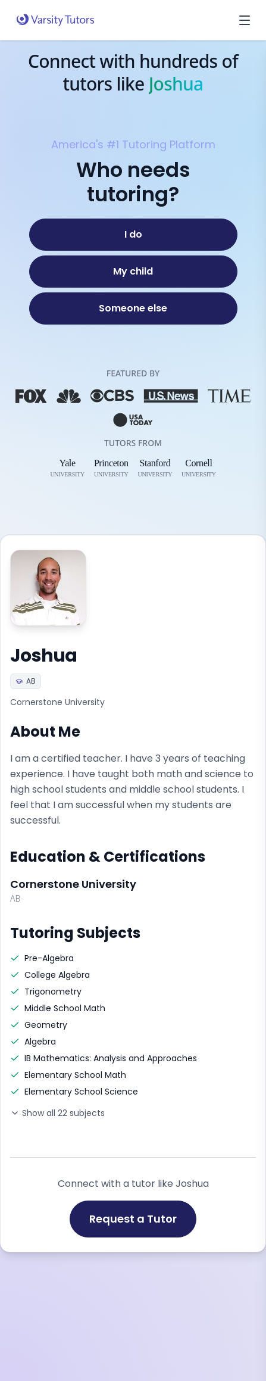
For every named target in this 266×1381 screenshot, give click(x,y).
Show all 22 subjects (57, 1113)
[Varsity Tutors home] (55, 20)
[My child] (133, 271)
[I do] (133, 235)
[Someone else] (133, 308)
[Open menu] (244, 20)
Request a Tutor (133, 1218)
